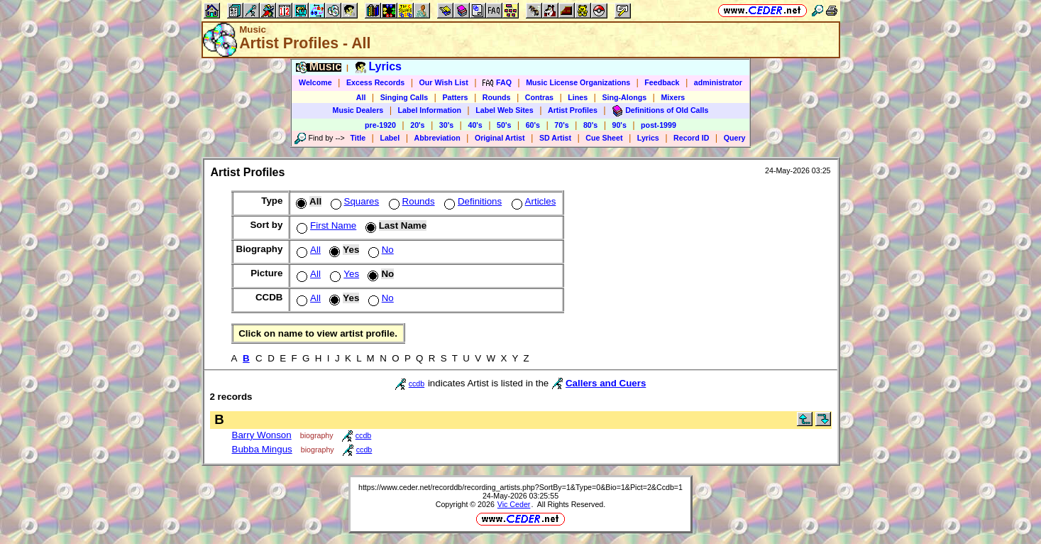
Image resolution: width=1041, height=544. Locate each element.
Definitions (471, 201)
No (379, 249)
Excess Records (375, 82)
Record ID (691, 138)
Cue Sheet (603, 138)
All (361, 97)
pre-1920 (380, 125)
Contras (539, 97)
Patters (455, 97)
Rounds (497, 97)
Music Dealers (358, 110)
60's (533, 125)
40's (475, 125)
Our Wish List (443, 82)
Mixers (673, 97)
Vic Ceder (514, 504)
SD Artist (555, 138)
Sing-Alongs (624, 97)
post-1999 (658, 125)
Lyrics (648, 138)
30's (446, 125)
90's (619, 125)
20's (417, 125)
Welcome (315, 82)
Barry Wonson (262, 435)
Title (357, 138)
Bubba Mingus (262, 449)
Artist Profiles (572, 110)
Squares (354, 201)
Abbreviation (437, 138)
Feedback (661, 82)
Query (735, 138)
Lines (578, 97)
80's (590, 125)
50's (504, 125)
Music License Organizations (578, 82)
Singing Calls (404, 97)
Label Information (429, 110)
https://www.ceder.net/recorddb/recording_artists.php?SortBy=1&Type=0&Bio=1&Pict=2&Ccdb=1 (520, 487)
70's (561, 125)
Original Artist (500, 138)
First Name (325, 225)
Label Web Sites (504, 110)
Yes (343, 273)
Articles (532, 201)
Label (390, 138)
